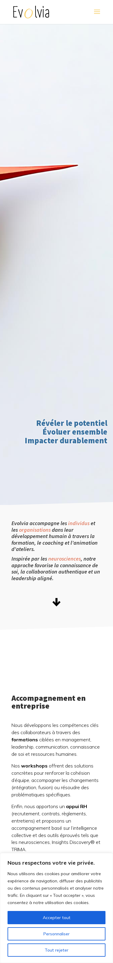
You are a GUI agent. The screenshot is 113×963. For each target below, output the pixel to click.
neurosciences (64, 558)
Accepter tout (57, 917)
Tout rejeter (56, 950)
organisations (35, 529)
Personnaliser (56, 934)
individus (78, 523)
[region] (56, 908)
